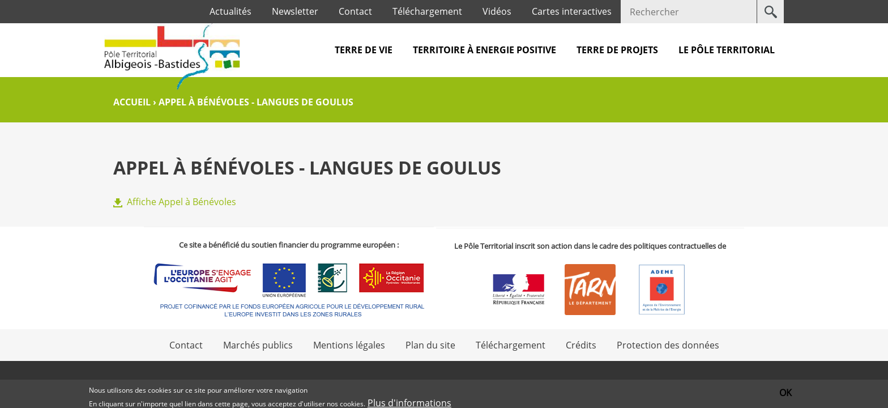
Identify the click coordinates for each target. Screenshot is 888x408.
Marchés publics (258, 345)
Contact (355, 11)
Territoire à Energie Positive (484, 50)
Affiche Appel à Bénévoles (181, 202)
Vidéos (497, 11)
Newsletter (295, 11)
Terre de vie (363, 50)
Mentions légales (349, 345)
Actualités (230, 11)
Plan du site (430, 345)
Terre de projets (617, 50)
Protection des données (668, 345)
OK (785, 392)
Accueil (132, 102)
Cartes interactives (572, 11)
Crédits (581, 345)
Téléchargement (427, 11)
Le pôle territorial (726, 50)
